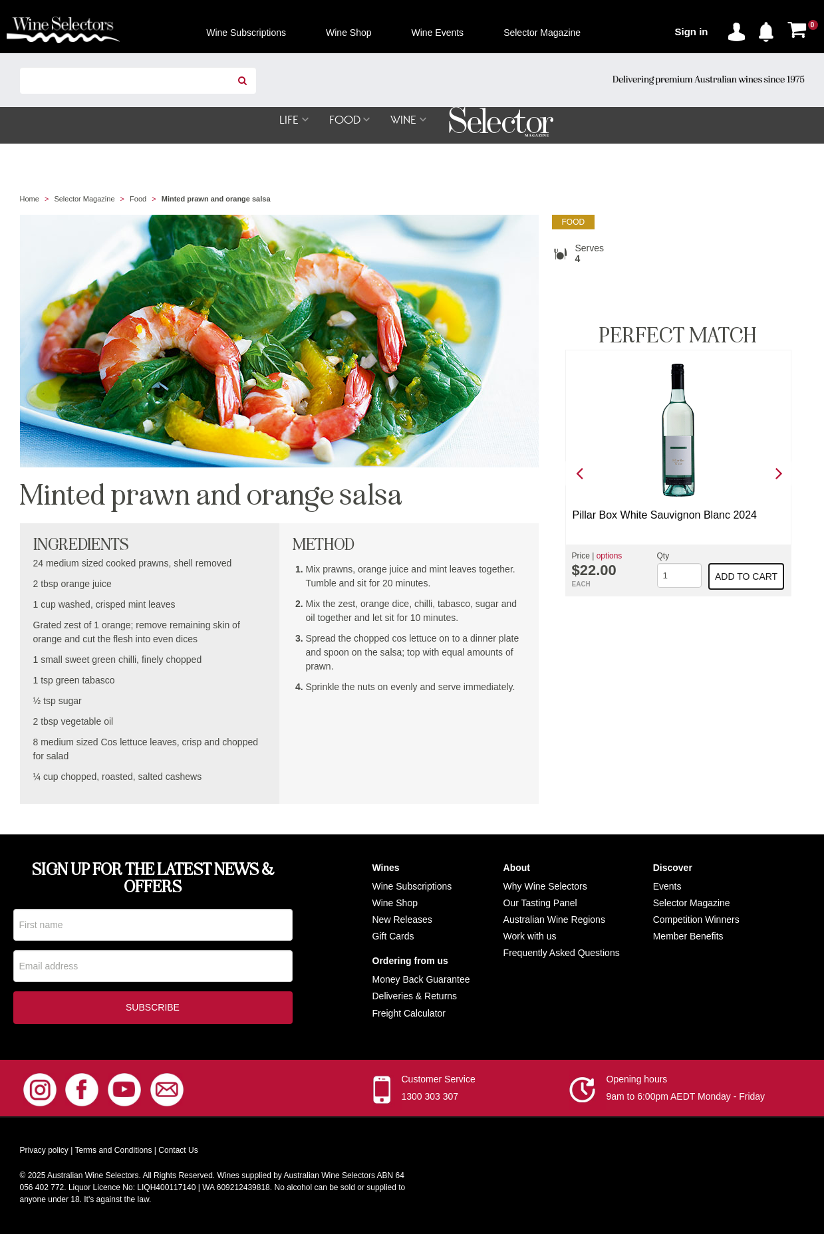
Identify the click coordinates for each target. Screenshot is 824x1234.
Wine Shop (395, 903)
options (609, 556)
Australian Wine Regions (554, 920)
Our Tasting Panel (540, 903)
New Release (400, 920)
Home (29, 199)
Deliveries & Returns (415, 996)
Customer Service (439, 1081)
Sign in (691, 31)
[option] (678, 473)
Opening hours (637, 1081)
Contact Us (178, 1152)
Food (138, 199)
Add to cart (746, 577)
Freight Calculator (409, 1014)
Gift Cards (393, 936)
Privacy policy (44, 1152)
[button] (769, 29)
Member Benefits (688, 936)
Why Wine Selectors (545, 887)
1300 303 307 (430, 1098)
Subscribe (153, 1009)
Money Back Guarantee (421, 980)
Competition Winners (696, 920)
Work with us (530, 936)
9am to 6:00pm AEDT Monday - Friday (686, 1098)
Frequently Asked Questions (561, 953)
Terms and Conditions (113, 1152)
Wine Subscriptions (412, 887)
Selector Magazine (84, 199)
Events (667, 887)
